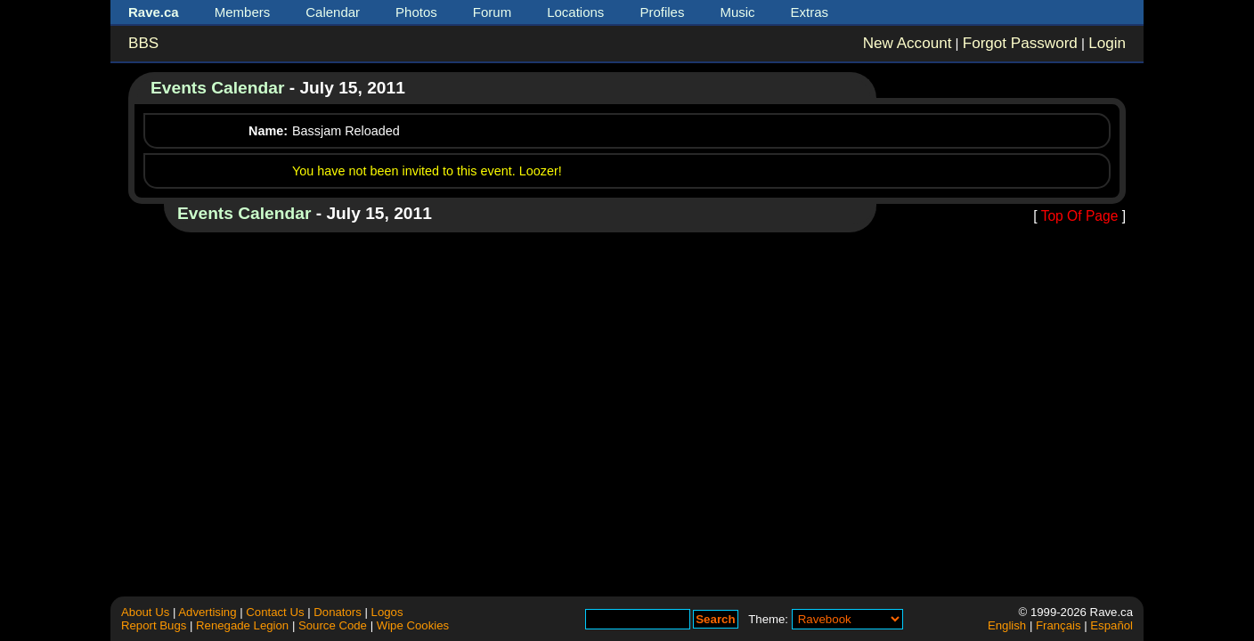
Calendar (332, 12)
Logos (387, 612)
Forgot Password (1020, 43)
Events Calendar (217, 87)
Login (1107, 43)
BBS (143, 43)
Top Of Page (1080, 215)
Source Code (332, 625)
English (1007, 625)
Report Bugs (153, 625)
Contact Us (275, 612)
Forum (492, 12)
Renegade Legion (242, 625)
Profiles (661, 12)
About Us (145, 612)
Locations (575, 12)
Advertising (207, 612)
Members (243, 12)
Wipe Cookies (413, 625)
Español (1111, 625)
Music (737, 12)
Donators (338, 612)
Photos (416, 12)
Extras (810, 12)
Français (1058, 625)
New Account (907, 43)
